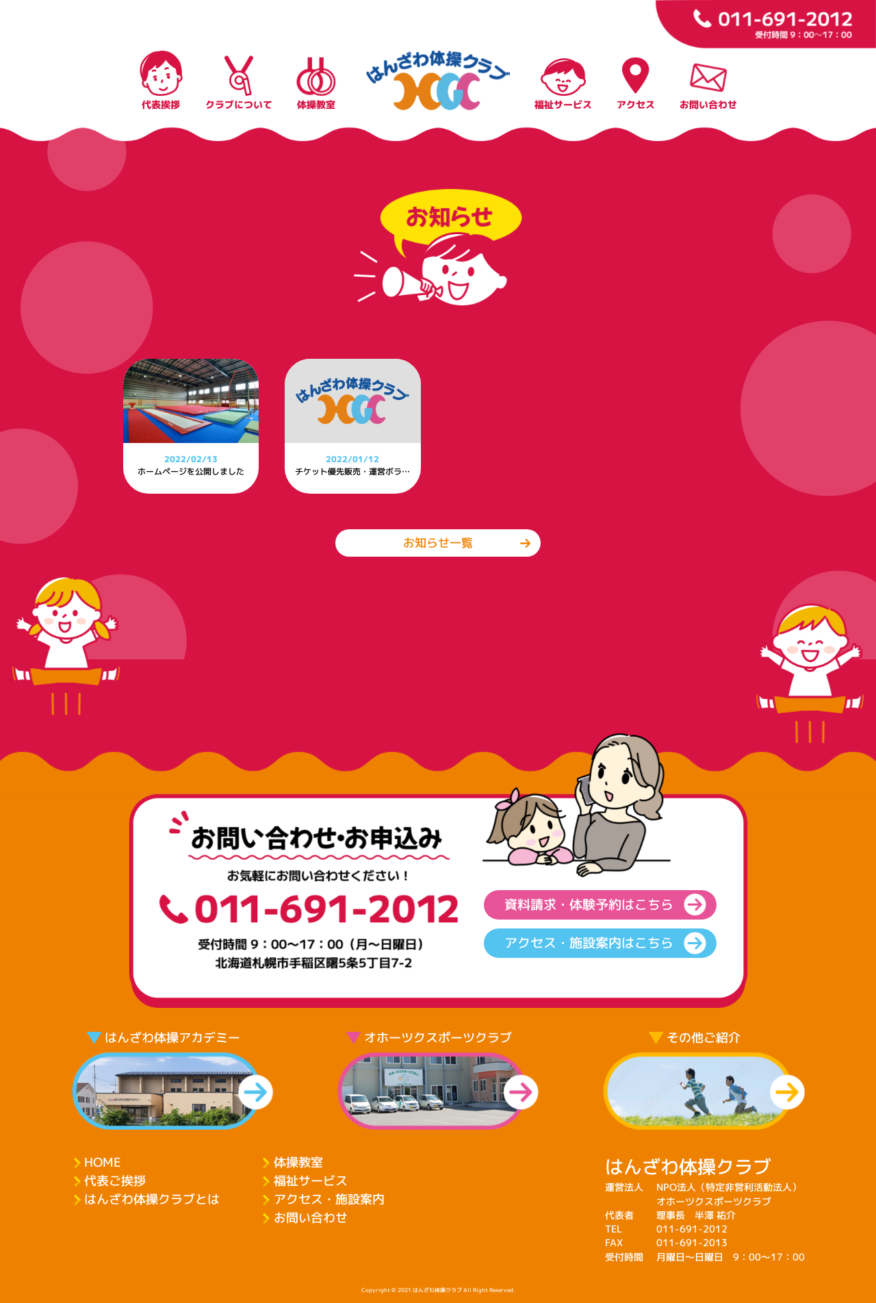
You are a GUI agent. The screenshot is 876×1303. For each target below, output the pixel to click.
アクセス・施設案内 (329, 1199)
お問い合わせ (311, 1217)
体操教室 (298, 1162)
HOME (102, 1162)
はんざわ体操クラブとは (152, 1199)
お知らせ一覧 (438, 543)
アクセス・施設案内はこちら (588, 943)
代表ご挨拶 (115, 1180)
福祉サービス (311, 1180)
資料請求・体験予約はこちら (588, 904)
